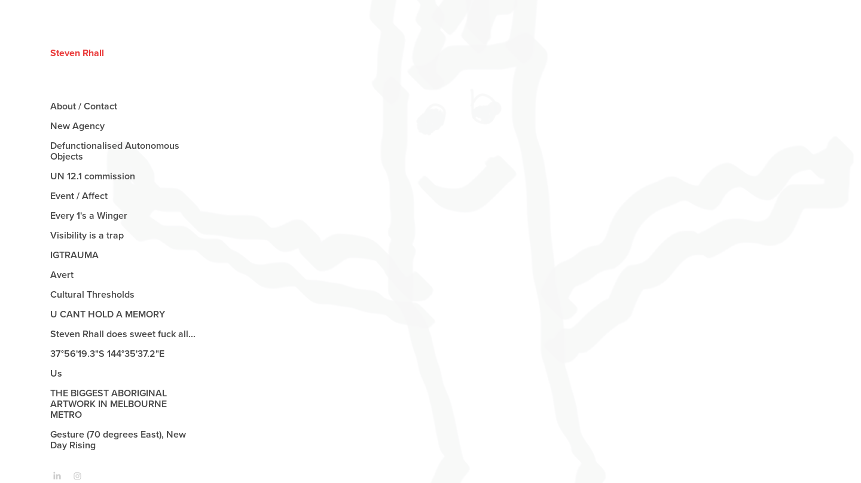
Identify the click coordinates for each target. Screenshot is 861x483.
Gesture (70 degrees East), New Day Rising (118, 439)
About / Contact (83, 106)
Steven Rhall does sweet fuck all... (123, 334)
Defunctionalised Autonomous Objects (114, 151)
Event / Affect (79, 196)
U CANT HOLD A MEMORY (107, 314)
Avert (62, 275)
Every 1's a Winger (88, 215)
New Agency (77, 126)
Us (56, 373)
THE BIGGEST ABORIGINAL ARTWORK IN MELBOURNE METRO (108, 403)
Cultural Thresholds (92, 294)
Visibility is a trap (87, 235)
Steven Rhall (77, 53)
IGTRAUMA (74, 255)
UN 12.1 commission (92, 176)
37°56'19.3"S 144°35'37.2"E (108, 353)
